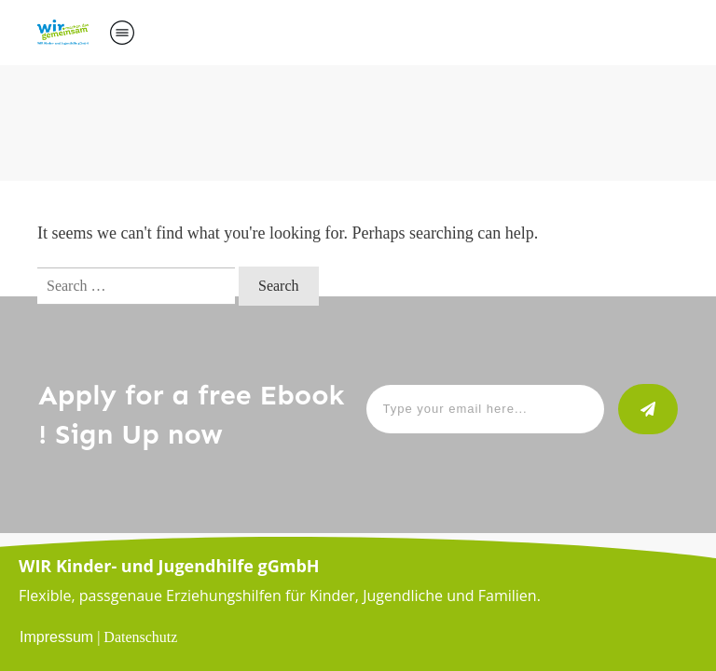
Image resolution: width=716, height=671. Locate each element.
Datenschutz (140, 637)
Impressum (56, 637)
